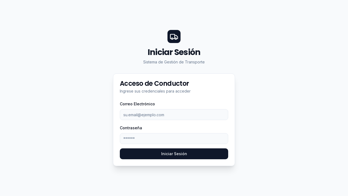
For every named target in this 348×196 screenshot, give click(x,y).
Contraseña (131, 127)
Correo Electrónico (137, 104)
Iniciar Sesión (174, 153)
